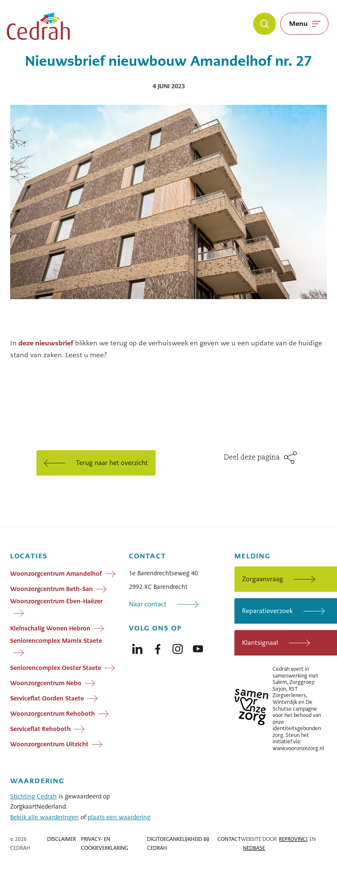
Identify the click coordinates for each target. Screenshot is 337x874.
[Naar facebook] (157, 647)
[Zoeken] (264, 24)
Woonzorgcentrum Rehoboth (52, 713)
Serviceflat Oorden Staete (47, 698)
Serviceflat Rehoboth (40, 729)
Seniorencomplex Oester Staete (55, 668)
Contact (229, 839)
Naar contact (148, 603)
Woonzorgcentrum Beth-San (51, 589)
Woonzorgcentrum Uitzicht (49, 744)
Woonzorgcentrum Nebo (45, 683)
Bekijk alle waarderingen (44, 817)
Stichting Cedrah (33, 796)
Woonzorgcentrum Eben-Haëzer (56, 601)
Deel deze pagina (252, 457)
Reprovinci (293, 839)
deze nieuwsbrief (45, 343)
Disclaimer (61, 839)
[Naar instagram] (177, 647)
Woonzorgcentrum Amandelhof (56, 573)
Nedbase (254, 848)
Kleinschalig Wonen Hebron (50, 628)
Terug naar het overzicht (112, 462)
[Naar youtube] (197, 647)
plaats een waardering (119, 817)
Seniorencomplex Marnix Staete (56, 640)
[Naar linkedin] (137, 647)
